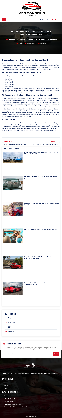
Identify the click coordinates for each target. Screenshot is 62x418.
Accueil (5, 39)
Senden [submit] (56, 354)
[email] (28, 354)
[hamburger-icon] (4, 19)
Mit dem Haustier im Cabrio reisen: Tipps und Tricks (40, 229)
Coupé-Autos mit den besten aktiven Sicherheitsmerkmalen (35, 283)
